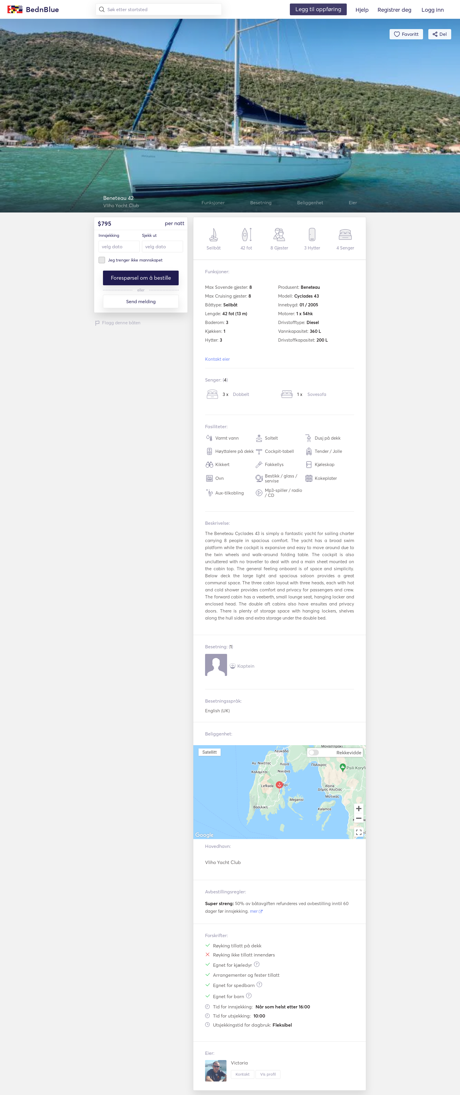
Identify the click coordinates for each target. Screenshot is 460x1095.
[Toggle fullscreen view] (358, 832)
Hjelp (362, 9)
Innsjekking (109, 235)
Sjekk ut (149, 235)
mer (256, 911)
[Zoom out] (358, 818)
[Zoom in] (358, 808)
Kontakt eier (217, 359)
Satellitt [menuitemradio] (209, 752)
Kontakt (243, 1074)
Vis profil (268, 1074)
